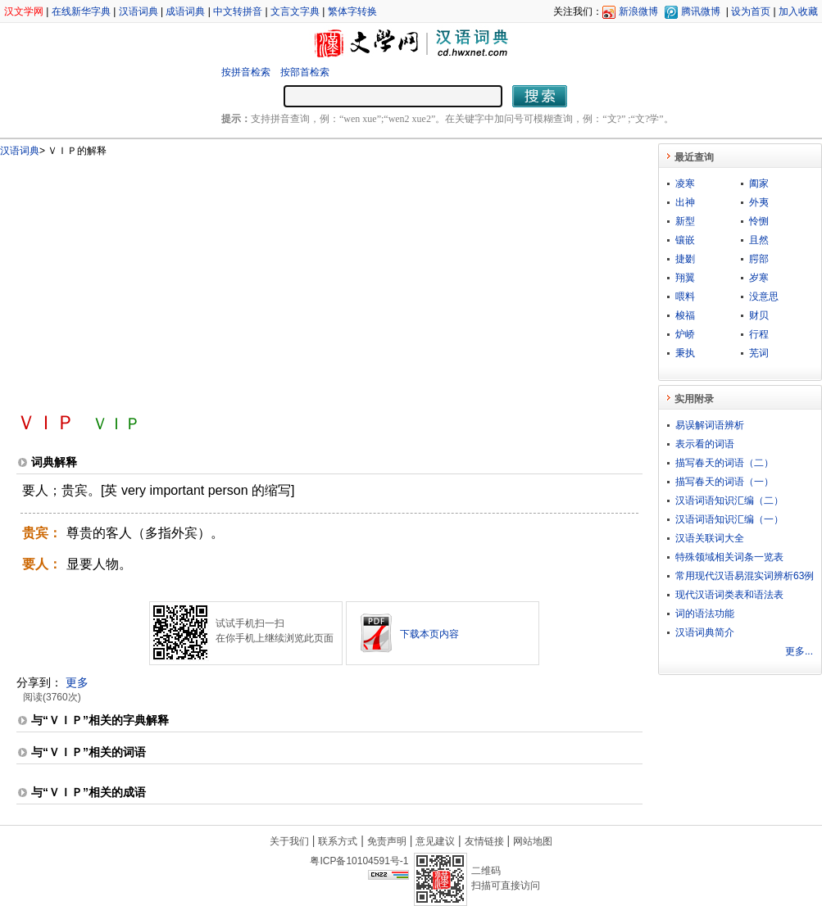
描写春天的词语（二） (724, 463)
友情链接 (484, 841)
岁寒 (759, 277)
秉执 (685, 353)
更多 (77, 682)
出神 (685, 202)
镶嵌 (685, 240)
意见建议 (435, 841)
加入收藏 (798, 11)
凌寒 (685, 183)
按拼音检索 (245, 72)
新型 (685, 221)
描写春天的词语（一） (724, 481)
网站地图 (532, 841)
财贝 (759, 315)
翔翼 (685, 277)
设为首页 (750, 11)
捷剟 (685, 259)
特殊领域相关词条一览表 (729, 557)
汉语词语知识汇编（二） (729, 500)
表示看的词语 (704, 444)
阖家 (759, 183)
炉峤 (685, 334)
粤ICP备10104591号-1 (359, 861)
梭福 (685, 315)
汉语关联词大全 (709, 538)
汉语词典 (138, 11)
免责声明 (386, 841)
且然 (759, 240)
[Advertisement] (223, 277)
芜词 (759, 353)
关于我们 (289, 841)
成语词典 (185, 11)
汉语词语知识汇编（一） (729, 519)
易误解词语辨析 (709, 425)
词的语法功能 (704, 613)
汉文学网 (23, 11)
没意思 (764, 296)
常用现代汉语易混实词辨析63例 (744, 576)
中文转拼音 (237, 11)
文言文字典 (295, 11)
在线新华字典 (81, 11)
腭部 (759, 259)
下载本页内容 (429, 634)
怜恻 (759, 221)
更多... (799, 651)
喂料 (685, 296)
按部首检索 (304, 72)
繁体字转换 (352, 11)
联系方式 (337, 841)
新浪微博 (638, 11)
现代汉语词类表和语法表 (729, 594)
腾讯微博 (700, 11)
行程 (759, 334)
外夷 (759, 202)
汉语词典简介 (704, 632)
